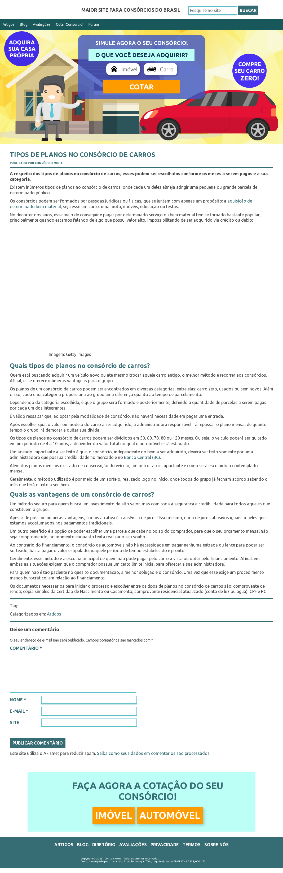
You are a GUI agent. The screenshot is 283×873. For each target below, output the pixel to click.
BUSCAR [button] (248, 10)
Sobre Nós (216, 844)
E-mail (19, 711)
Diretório (104, 844)
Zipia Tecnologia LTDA (137, 861)
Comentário (26, 648)
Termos (192, 844)
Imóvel (129, 69)
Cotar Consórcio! (69, 24)
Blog (24, 24)
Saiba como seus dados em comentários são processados (153, 753)
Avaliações (42, 24)
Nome (18, 699)
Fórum (94, 24)
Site (14, 722)
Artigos (9, 24)
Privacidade (165, 844)
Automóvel (169, 815)
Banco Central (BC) (142, 457)
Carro (166, 69)
